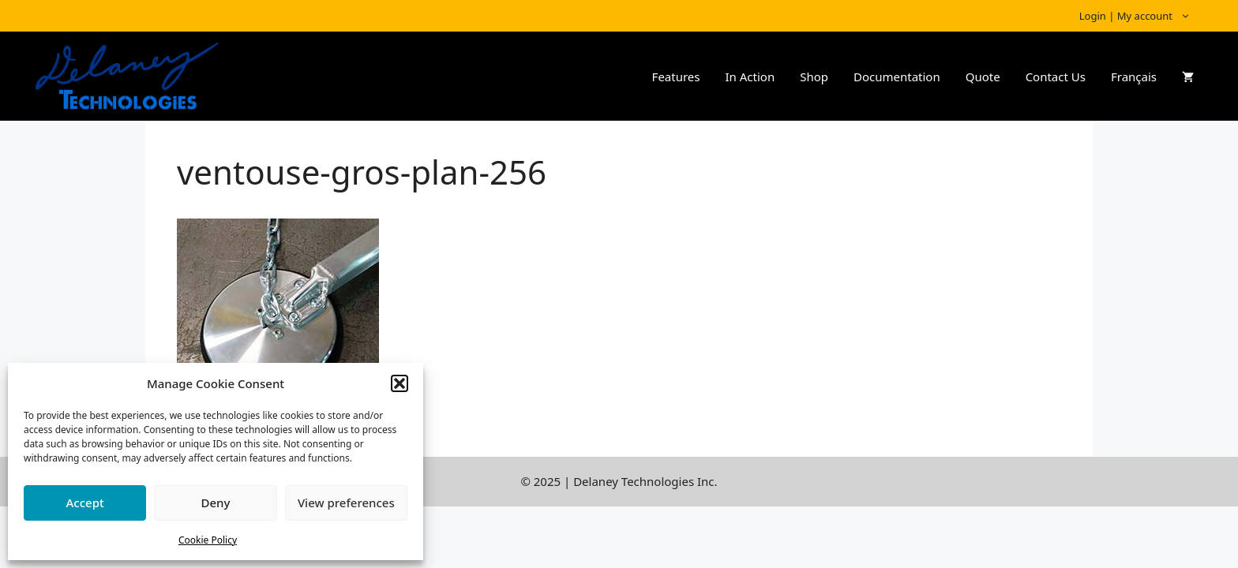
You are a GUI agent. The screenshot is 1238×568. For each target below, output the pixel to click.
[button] (399, 383)
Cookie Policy (207, 540)
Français (1134, 76)
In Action (750, 76)
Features (676, 76)
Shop (814, 76)
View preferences (346, 502)
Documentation (896, 76)
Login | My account (1142, 16)
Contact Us (1056, 76)
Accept (85, 502)
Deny (216, 502)
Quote (983, 76)
